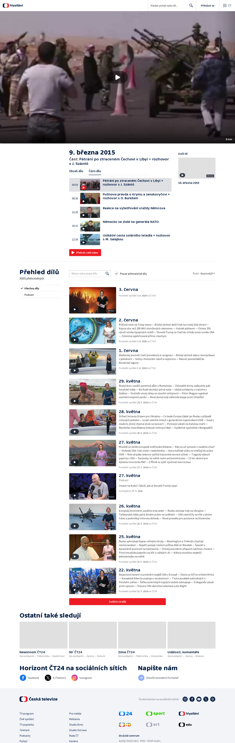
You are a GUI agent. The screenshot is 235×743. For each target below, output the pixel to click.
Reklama (74, 719)
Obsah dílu (76, 171)
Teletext (24, 730)
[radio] (40, 288)
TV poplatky (26, 724)
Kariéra (73, 741)
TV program (26, 713)
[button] (117, 77)
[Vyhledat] (107, 273)
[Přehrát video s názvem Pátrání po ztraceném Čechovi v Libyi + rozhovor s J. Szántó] (117, 77)
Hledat (190, 6)
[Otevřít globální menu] (227, 5)
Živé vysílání (26, 719)
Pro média (75, 713)
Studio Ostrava (78, 730)
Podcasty (24, 735)
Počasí (23, 741)
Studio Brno (76, 724)
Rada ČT (74, 735)
